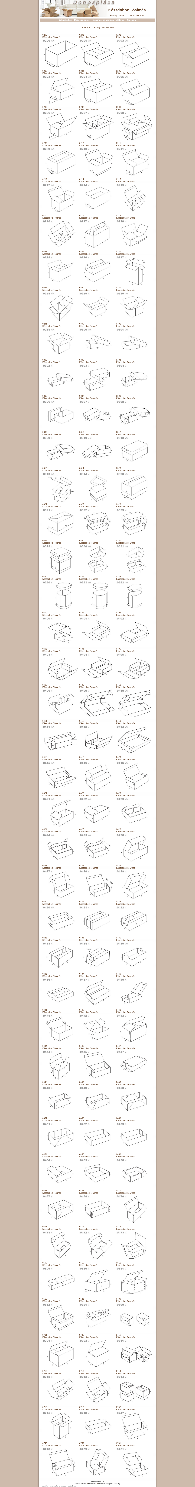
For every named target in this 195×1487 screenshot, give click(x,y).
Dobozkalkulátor (82, 20)
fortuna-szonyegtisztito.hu (68, 1486)
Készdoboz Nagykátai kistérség (109, 1484)
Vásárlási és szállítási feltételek (108, 20)
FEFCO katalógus (97, 1481)
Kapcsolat (131, 20)
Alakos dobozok (80, 1484)
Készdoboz (92, 1484)
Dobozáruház (65, 20)
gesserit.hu (44, 1486)
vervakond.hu (53, 1486)
